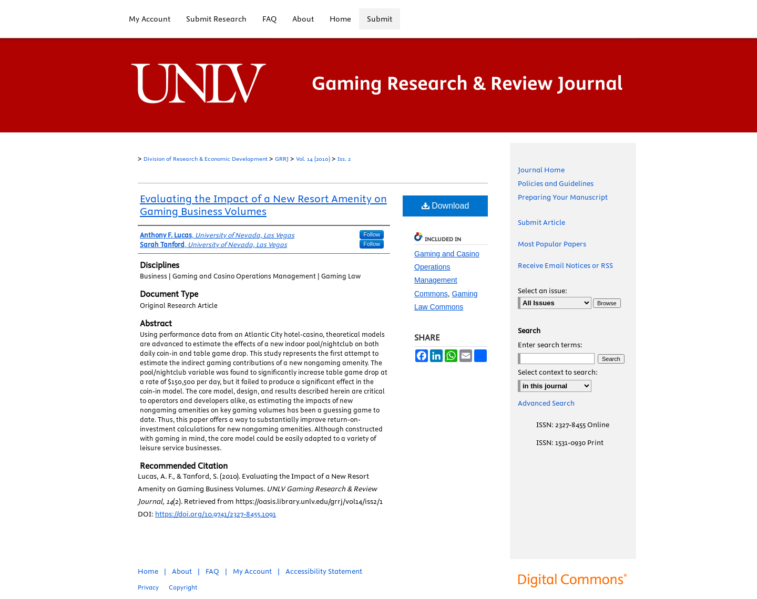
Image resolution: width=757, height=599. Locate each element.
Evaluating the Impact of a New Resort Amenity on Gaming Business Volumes (263, 205)
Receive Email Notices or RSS (565, 265)
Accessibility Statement (323, 571)
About (182, 571)
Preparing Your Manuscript (563, 197)
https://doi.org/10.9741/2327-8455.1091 (215, 514)
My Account (252, 571)
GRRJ (282, 158)
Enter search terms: (550, 344)
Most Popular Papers (552, 244)
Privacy (148, 587)
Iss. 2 (344, 158)
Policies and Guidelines (556, 183)
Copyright (183, 587)
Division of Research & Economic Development (206, 158)
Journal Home (541, 169)
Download (445, 205)
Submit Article (541, 222)
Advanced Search (546, 403)
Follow (371, 234)
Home (148, 571)
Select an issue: (542, 290)
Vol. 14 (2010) (313, 158)
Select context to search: (558, 372)
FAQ (212, 571)
